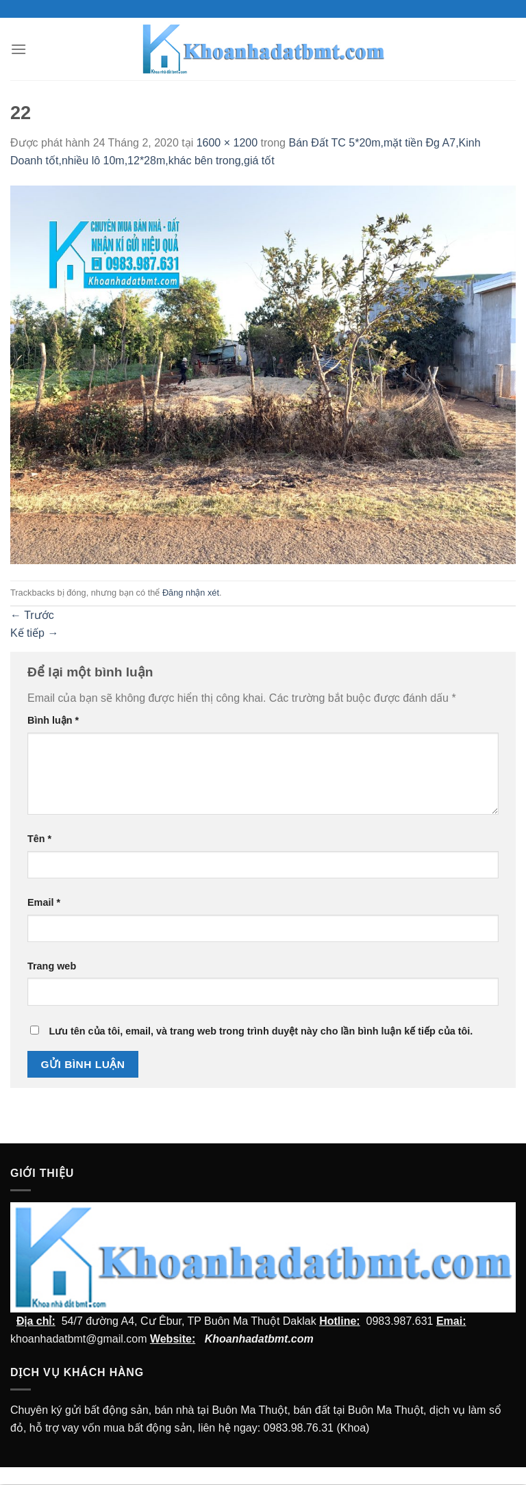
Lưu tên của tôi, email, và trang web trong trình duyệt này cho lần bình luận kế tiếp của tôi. (261, 1031)
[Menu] (18, 49)
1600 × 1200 (227, 143)
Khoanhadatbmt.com (259, 1339)
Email (43, 902)
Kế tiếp (34, 633)
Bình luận (53, 720)
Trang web (51, 966)
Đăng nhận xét (190, 592)
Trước (32, 615)
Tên (39, 838)
